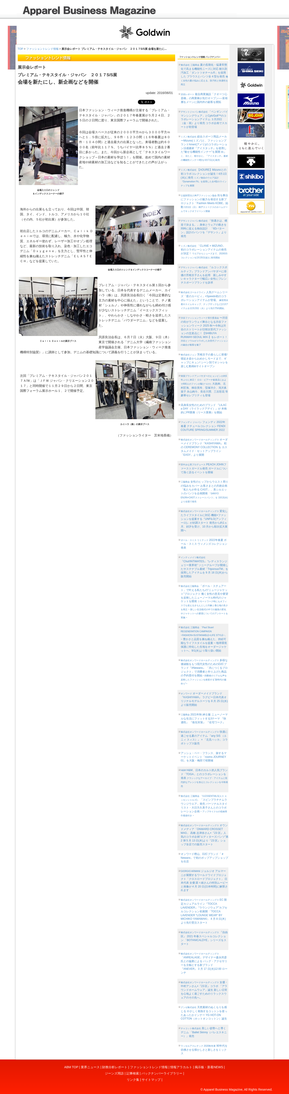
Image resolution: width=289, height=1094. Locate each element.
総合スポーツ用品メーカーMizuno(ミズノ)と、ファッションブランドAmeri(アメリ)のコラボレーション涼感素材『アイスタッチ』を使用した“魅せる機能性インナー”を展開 (204, 148)
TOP (20, 48)
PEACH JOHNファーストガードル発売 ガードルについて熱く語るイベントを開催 (204, 468)
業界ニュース (90, 1067)
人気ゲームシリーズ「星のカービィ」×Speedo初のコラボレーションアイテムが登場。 (204, 300)
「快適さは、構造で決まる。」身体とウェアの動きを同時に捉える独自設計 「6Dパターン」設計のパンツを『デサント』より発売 (204, 228)
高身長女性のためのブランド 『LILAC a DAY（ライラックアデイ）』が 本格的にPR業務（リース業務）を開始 (204, 408)
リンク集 (133, 1079)
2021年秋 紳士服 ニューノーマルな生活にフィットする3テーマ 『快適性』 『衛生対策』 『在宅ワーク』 (204, 718)
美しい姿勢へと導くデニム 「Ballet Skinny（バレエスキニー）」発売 (204, 1032)
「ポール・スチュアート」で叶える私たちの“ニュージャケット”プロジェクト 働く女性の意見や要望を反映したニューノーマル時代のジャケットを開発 (204, 601)
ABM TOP (71, 1067)
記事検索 (132, 1073)
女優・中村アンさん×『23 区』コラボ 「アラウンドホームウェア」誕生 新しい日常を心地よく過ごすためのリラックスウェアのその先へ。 (204, 990)
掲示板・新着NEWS (209, 1067)
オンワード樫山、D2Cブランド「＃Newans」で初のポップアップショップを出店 (204, 857)
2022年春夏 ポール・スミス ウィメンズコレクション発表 (204, 543)
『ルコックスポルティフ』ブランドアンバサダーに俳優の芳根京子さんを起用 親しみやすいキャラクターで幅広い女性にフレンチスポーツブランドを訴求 (204, 275)
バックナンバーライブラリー (161, 1073)
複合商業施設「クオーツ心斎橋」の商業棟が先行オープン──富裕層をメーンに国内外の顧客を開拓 (204, 98)
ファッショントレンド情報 (42, 48)
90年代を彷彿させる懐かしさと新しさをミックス (204, 1049)
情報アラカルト (181, 1067)
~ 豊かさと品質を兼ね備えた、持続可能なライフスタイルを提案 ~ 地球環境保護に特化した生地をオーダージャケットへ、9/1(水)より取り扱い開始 (204, 639)
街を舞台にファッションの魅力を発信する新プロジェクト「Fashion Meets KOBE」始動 (204, 203)
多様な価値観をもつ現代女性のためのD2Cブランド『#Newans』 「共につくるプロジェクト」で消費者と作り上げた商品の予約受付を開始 (204, 672)
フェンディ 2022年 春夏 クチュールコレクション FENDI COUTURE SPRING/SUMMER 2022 (203, 426)
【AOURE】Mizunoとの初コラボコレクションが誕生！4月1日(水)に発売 (204, 177)
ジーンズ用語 (114, 1073)
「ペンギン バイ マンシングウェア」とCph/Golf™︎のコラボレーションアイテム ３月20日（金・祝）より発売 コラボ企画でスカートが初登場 (204, 119)
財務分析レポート (114, 1067)
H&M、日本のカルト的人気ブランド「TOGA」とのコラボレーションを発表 (204, 778)
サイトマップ (151, 1079)
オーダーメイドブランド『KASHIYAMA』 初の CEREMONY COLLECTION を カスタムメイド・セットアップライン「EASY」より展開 (204, 447)
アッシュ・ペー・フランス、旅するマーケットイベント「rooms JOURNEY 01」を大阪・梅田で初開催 (204, 757)
